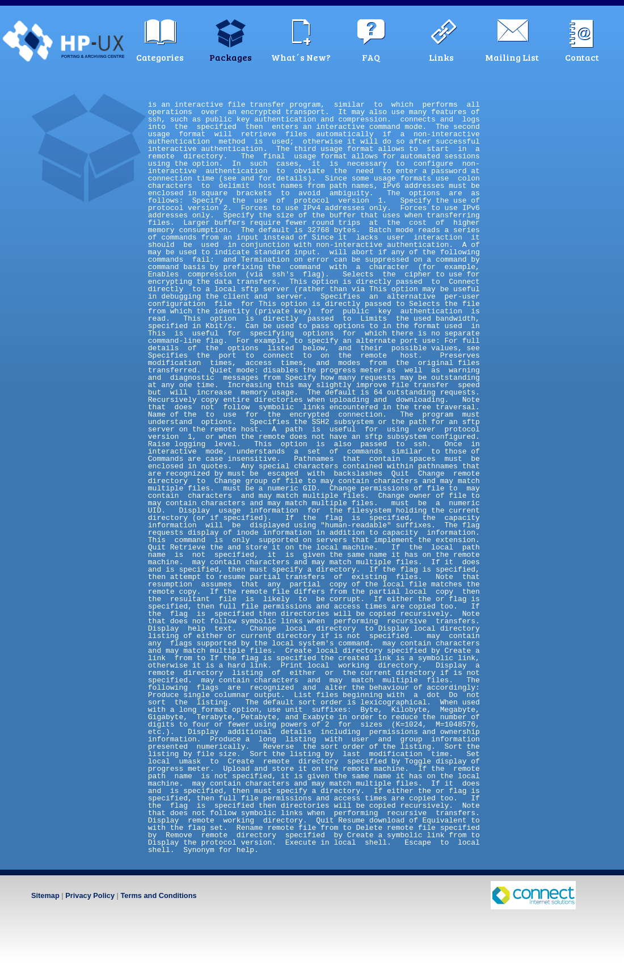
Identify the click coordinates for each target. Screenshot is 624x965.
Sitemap (45, 895)
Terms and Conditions (158, 895)
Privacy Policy (90, 895)
